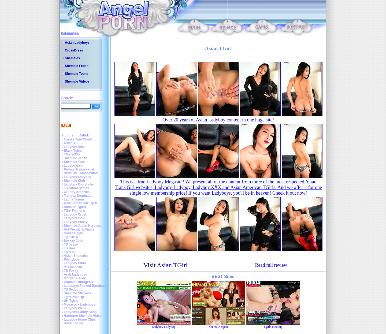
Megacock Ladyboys (79, 304)
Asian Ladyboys (77, 42)
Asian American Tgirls (81, 203)
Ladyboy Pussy (75, 222)
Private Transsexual (79, 169)
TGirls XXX (72, 154)
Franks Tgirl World (78, 139)
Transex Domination (79, 196)
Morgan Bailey (75, 278)
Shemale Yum (74, 162)
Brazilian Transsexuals (81, 173)
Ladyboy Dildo (75, 263)
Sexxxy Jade (73, 241)
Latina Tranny (74, 199)
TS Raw (69, 248)
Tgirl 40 (69, 252)
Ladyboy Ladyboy (77, 177)
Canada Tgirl (73, 233)
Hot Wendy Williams (79, 229)
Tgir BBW (71, 237)
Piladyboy (71, 259)
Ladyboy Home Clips (80, 319)
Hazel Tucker (73, 323)
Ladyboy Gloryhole (78, 184)
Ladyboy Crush (75, 214)
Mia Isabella (73, 267)
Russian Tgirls (75, 207)
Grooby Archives (77, 192)
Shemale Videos (77, 81)
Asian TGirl (172, 265)
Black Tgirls (73, 151)
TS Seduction (74, 289)
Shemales (72, 58)
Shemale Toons (76, 74)
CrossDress (74, 50)
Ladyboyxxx (73, 166)
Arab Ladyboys (75, 274)
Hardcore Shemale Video (83, 316)
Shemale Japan (75, 158)
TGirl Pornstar (75, 211)
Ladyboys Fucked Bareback (85, 286)
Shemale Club (74, 181)
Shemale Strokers (77, 293)
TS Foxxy (71, 271)
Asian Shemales (76, 256)
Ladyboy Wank (75, 308)
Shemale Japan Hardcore (83, 226)
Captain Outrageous (79, 282)
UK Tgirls (71, 301)
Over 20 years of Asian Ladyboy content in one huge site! (218, 120)
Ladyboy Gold (74, 218)
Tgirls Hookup (272, 327)
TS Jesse (71, 244)
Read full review (271, 265)
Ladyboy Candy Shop (80, 312)
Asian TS (70, 143)
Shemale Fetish (76, 66)
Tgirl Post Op (74, 297)
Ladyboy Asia (74, 147)
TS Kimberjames (76, 188)
